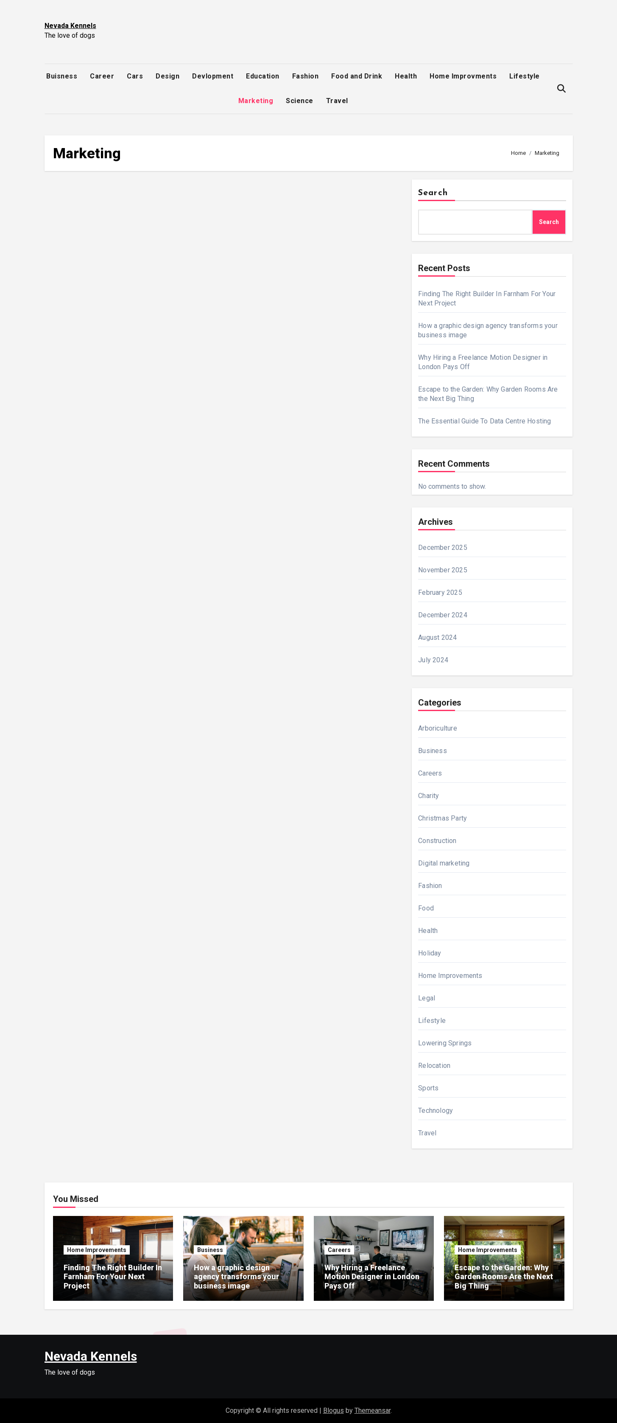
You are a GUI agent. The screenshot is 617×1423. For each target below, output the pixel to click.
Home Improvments (463, 76)
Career (102, 76)
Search (433, 193)
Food (426, 908)
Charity (428, 796)
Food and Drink (356, 76)
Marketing (256, 101)
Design (167, 76)
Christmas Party (442, 818)
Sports (428, 1088)
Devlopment (212, 76)
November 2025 (442, 570)
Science (299, 101)
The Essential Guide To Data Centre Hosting (484, 421)
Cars (135, 76)
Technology (435, 1110)
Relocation (434, 1066)
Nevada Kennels (70, 26)
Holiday (429, 953)
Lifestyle (524, 76)
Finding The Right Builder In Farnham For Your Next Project (113, 1276)
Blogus (333, 1410)
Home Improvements (450, 976)
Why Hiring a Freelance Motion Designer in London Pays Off (371, 1276)
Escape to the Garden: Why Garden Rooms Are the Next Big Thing (504, 1276)
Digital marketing (443, 863)
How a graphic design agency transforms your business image (236, 1276)
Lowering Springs (445, 1043)
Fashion (305, 76)
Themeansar (373, 1410)
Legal (426, 998)
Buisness (61, 76)
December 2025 (442, 547)
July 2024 (433, 660)
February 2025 (440, 592)
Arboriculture (437, 728)
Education (262, 76)
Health (406, 76)
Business (432, 751)
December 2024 (442, 615)
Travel (337, 101)
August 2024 (437, 637)
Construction (437, 841)
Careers (430, 773)
